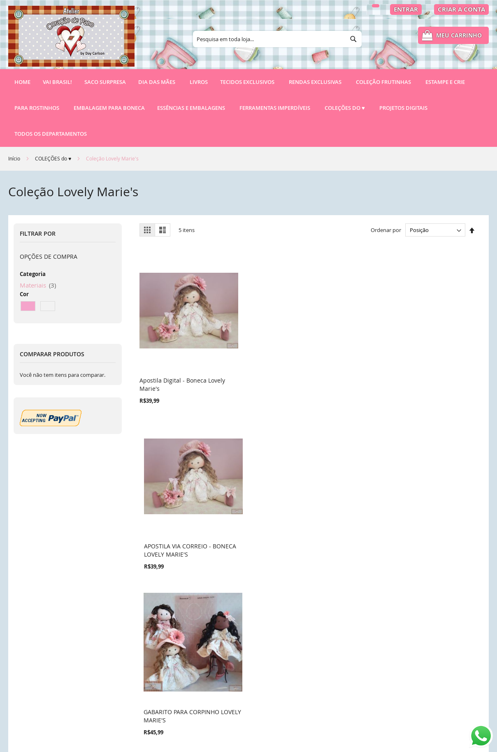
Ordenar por (386, 230)
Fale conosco (158, 691)
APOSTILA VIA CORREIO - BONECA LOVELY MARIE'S (259, 359)
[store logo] (71, 40)
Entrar (406, 9)
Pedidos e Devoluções (170, 677)
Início (14, 158)
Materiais (38, 285)
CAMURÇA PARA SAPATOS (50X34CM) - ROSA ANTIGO (175, 500)
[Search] (353, 39)
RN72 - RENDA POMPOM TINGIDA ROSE (430, 359)
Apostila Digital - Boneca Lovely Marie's (173, 359)
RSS (146, 705)
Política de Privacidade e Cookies (185, 649)
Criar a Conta (461, 9)
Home (22, 82)
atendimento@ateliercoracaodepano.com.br (324, 702)
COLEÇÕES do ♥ (53, 158)
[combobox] (277, 39)
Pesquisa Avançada (167, 663)
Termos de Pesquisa (168, 635)
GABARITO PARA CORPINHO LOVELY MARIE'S (348, 359)
